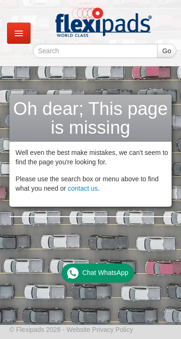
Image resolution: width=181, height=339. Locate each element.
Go (166, 51)
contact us (83, 188)
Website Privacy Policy (100, 329)
